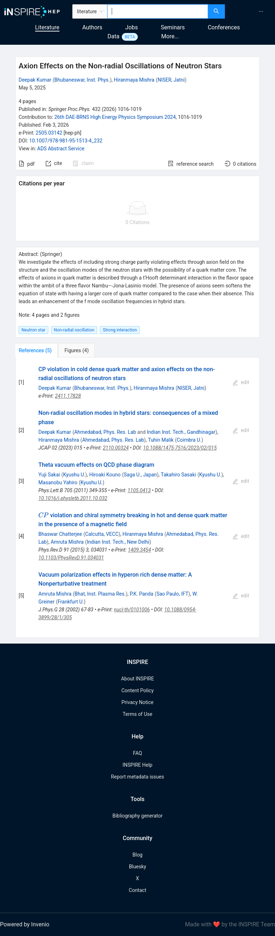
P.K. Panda (141, 594)
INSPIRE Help (137, 765)
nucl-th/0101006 (132, 609)
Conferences (224, 27)
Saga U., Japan (140, 474)
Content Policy (137, 690)
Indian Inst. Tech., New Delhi (118, 542)
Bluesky (137, 866)
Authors (92, 27)
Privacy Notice (137, 702)
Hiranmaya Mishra (134, 80)
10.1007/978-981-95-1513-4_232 (65, 141)
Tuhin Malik (160, 440)
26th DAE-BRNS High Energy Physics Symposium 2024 (115, 117)
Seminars (173, 27)
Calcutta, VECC (102, 534)
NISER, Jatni (171, 80)
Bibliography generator (137, 816)
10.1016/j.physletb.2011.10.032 (72, 498)
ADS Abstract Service (61, 148)
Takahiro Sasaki (178, 474)
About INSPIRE (137, 679)
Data (113, 36)
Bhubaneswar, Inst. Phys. (82, 80)
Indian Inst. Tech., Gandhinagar (181, 432)
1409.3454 (139, 550)
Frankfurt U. (71, 602)
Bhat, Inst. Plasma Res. (100, 594)
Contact (137, 890)
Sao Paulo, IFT (172, 594)
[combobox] (157, 11)
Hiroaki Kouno (105, 474)
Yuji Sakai (49, 474)
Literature (47, 27)
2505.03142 (48, 133)
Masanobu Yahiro (57, 482)
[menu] (251, 11)
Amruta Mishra (66, 542)
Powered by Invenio (24, 924)
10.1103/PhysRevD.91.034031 (71, 558)
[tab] (37, 350)
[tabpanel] (137, 497)
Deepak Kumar (35, 80)
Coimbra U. (189, 440)
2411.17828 (68, 396)
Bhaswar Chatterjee (60, 534)
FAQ (137, 753)
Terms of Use (138, 714)
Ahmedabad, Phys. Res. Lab (105, 432)
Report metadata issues (137, 777)
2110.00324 (116, 448)
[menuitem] (261, 11)
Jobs (131, 27)
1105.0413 (139, 490)
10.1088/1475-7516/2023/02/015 (180, 448)
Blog (137, 855)
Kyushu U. (74, 474)
